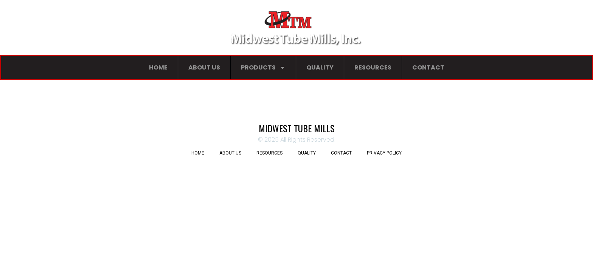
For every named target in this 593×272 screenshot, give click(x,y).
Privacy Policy (384, 153)
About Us (204, 67)
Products (263, 67)
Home (158, 67)
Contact (428, 67)
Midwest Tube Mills (297, 128)
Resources (372, 67)
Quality (320, 67)
